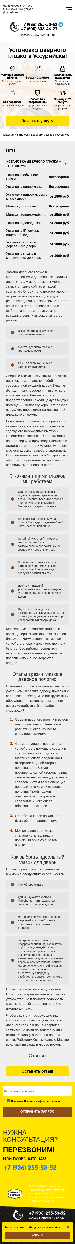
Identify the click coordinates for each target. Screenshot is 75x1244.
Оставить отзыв (37, 1071)
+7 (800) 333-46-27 (39, 29)
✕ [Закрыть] (68, 1227)
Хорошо (37, 1235)
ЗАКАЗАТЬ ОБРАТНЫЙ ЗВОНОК (38, 35)
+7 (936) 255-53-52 (39, 24)
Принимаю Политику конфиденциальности (35, 1101)
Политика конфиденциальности (48, 1197)
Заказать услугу (37, 121)
